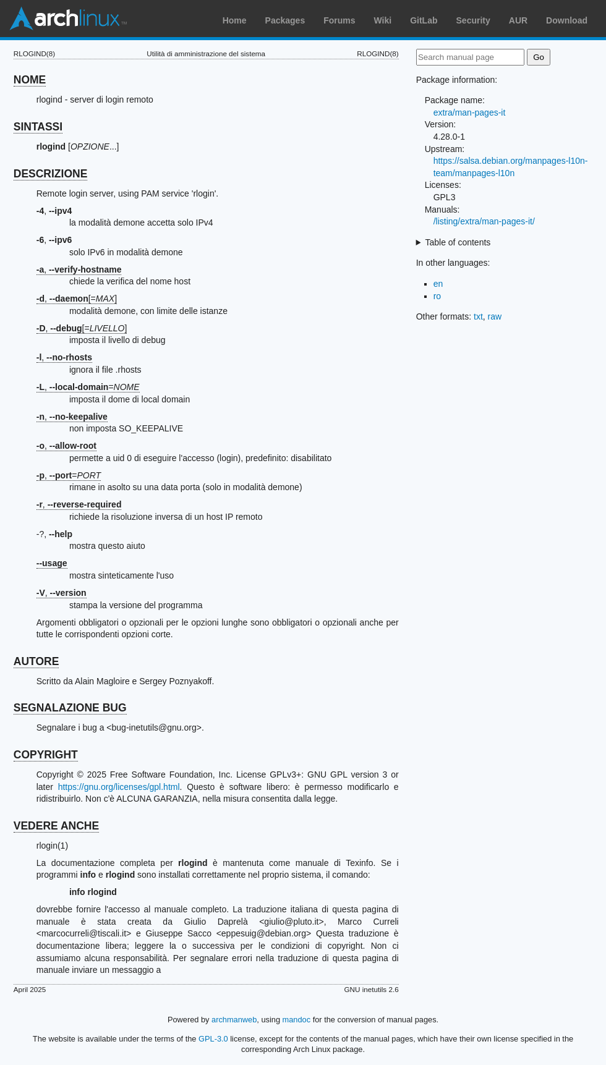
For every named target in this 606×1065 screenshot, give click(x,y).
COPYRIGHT (46, 755)
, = (88, 387)
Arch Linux (68, 18)
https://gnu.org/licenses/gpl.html (119, 787)
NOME (30, 80)
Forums (339, 20)
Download (566, 20)
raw (495, 316)
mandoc (297, 1019)
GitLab (423, 20)
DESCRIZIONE (51, 174)
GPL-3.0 (213, 1038)
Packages (285, 20)
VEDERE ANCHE (56, 826)
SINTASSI (38, 127)
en (438, 284)
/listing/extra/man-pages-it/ (484, 221)
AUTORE (36, 661)
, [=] (76, 298)
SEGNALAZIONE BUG (70, 708)
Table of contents (457, 242)
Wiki (383, 20)
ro (437, 296)
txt (478, 316)
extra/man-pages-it (469, 112)
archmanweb (234, 1019)
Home (235, 20)
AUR (518, 20)
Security (473, 20)
